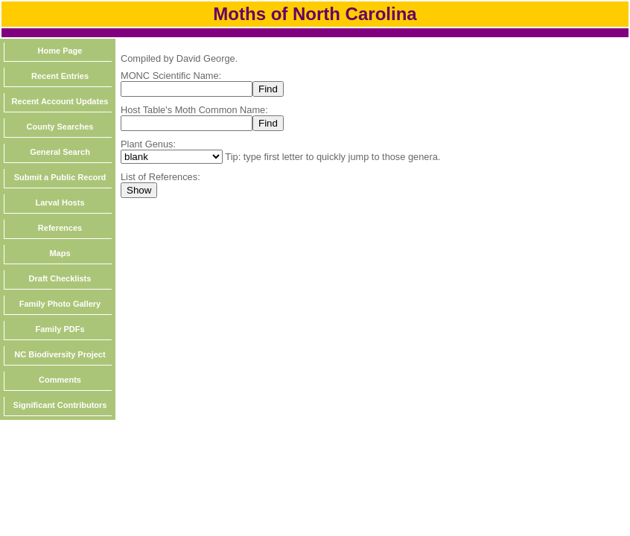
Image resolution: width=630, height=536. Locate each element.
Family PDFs (59, 329)
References (60, 227)
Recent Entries (60, 75)
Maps (59, 253)
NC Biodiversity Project (59, 354)
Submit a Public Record (60, 177)
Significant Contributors (60, 405)
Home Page (60, 50)
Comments (60, 379)
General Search (60, 151)
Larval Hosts (59, 202)
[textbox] (186, 89)
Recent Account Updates (60, 101)
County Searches (60, 126)
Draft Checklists (60, 278)
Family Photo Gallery (60, 303)
